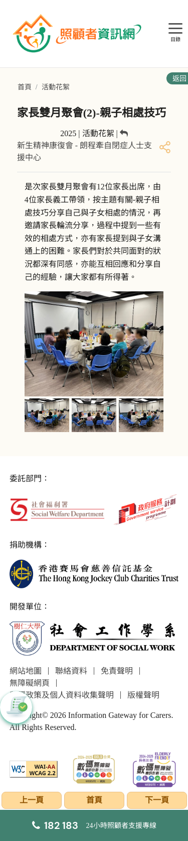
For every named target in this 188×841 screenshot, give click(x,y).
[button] (16, 707)
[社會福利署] (57, 508)
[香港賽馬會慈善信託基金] (94, 573)
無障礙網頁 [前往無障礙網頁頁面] (30, 683)
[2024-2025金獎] (94, 768)
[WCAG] (34, 768)
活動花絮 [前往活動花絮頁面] (56, 87)
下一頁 (157, 800)
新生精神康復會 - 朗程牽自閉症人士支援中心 (84, 151)
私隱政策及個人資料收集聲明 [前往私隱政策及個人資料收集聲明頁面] (62, 695)
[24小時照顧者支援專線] (94, 825)
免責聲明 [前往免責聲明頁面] (117, 671)
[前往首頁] (78, 33)
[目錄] (175, 29)
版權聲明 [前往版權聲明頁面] (143, 695)
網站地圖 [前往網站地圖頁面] (26, 671)
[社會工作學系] (94, 638)
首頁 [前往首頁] (25, 87)
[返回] (124, 133)
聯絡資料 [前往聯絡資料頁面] (71, 671)
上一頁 (32, 800)
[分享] (164, 147)
